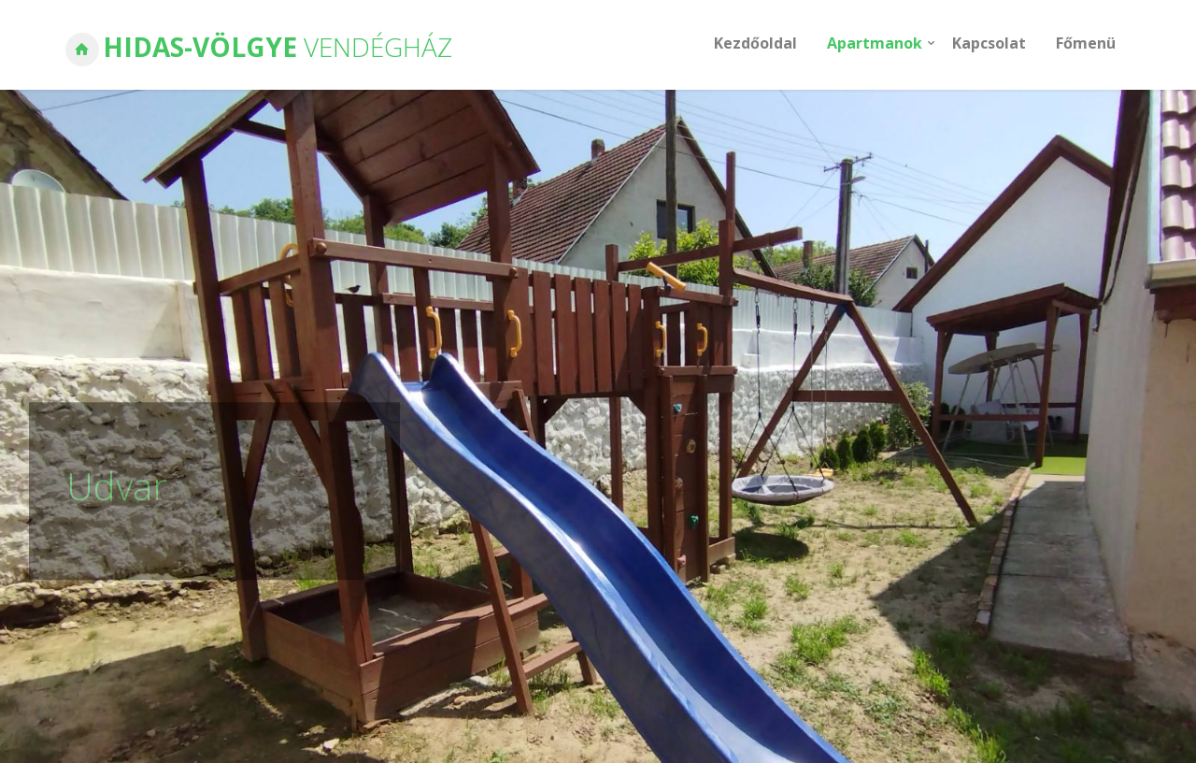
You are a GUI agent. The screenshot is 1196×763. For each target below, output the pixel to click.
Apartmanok (874, 43)
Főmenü (1086, 43)
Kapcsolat (989, 43)
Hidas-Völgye (277, 47)
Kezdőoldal (755, 43)
